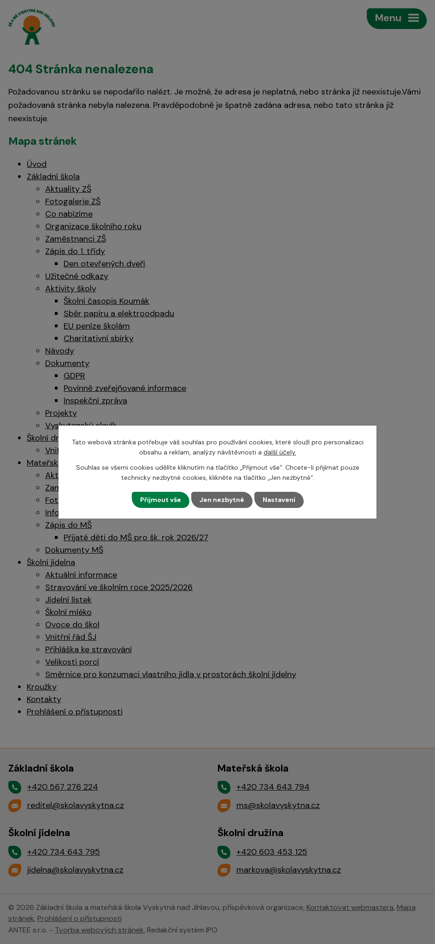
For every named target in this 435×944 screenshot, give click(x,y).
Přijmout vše (160, 500)
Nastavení (279, 500)
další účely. (280, 452)
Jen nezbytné (222, 500)
